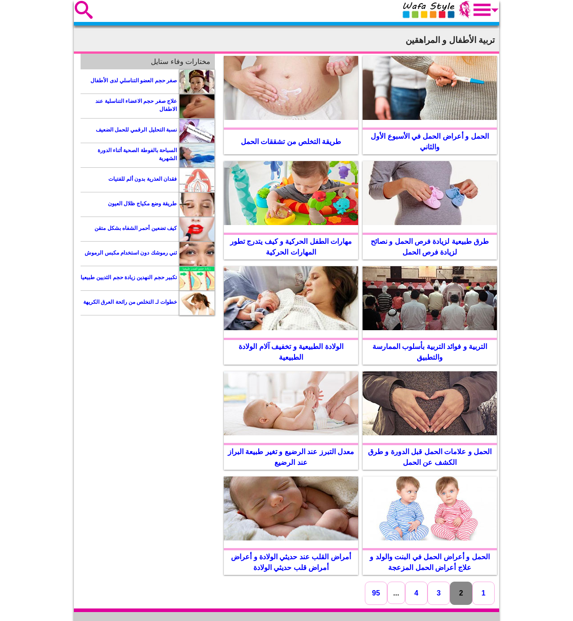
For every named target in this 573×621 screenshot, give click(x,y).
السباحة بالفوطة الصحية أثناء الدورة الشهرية (137, 154)
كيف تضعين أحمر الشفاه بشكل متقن (135, 228)
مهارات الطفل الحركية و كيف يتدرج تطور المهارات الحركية (291, 247)
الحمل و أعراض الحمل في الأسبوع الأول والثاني (430, 141)
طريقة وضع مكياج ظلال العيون (142, 203)
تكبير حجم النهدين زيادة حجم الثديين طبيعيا (129, 277)
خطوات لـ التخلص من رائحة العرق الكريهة (130, 302)
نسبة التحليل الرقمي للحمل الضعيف (136, 130)
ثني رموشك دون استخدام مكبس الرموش (131, 253)
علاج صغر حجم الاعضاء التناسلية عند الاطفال (136, 105)
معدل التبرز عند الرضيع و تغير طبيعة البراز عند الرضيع (291, 457)
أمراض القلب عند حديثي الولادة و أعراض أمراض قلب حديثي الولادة (291, 562)
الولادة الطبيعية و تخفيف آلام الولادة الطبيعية (291, 352)
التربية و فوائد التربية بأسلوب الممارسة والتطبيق (429, 352)
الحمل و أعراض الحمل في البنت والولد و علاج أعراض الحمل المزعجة (429, 562)
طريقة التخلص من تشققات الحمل (291, 141)
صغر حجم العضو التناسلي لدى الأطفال (133, 80)
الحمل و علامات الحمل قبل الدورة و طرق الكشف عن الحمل (430, 457)
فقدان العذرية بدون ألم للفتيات (142, 179)
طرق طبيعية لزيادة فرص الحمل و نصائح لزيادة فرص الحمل (430, 247)
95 (376, 593)
